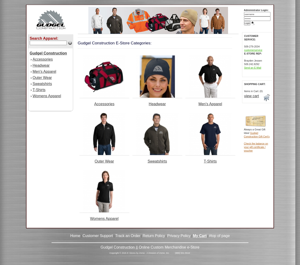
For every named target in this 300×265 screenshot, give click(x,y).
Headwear (41, 65)
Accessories (43, 59)
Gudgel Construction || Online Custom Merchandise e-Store (150, 247)
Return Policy (154, 236)
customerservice (253, 50)
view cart (251, 96)
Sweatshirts (42, 84)
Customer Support (97, 236)
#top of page (219, 236)
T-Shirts (39, 90)
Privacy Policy (179, 236)
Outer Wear (42, 78)
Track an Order (127, 236)
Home (75, 236)
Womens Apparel (47, 96)
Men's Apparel (44, 72)
